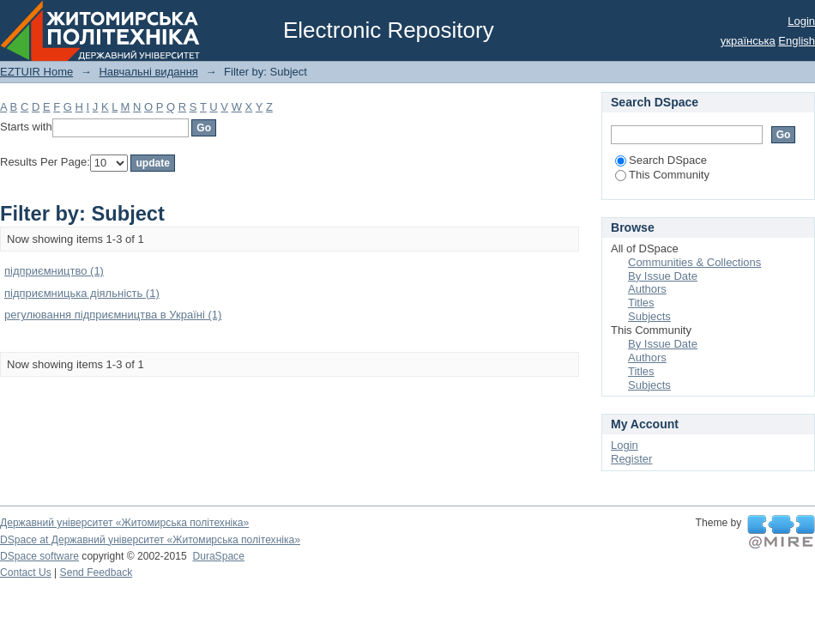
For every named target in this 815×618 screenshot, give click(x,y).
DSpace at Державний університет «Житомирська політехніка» (150, 540)
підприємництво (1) (54, 270)
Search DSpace (661, 160)
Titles (641, 302)
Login (801, 21)
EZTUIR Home (36, 71)
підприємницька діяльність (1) (82, 293)
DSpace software (39, 556)
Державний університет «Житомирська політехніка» (124, 523)
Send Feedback (96, 572)
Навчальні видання (148, 71)
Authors (647, 288)
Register (631, 458)
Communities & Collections (694, 262)
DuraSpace (218, 556)
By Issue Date (662, 276)
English (796, 40)
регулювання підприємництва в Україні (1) (112, 314)
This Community (662, 174)
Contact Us (25, 572)
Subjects (649, 316)
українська (748, 40)
